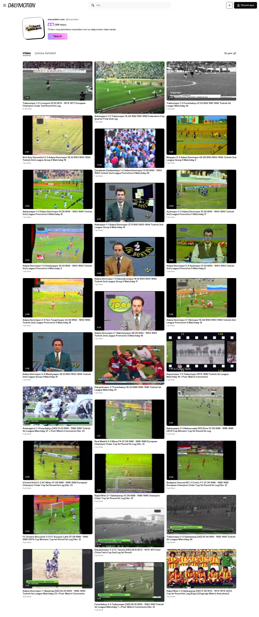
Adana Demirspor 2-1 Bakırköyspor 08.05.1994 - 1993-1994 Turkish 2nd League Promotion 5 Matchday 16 (125, 334)
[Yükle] (229, 5)
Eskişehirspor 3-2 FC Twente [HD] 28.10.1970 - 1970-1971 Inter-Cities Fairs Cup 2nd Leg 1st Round (128, 551)
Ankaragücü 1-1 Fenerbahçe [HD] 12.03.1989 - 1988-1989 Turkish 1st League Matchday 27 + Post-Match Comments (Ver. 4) (56, 429)
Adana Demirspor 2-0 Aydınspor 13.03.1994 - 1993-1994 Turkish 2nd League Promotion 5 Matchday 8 (200, 267)
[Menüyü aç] (4, 5)
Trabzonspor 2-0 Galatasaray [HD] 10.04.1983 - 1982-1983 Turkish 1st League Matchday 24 (200, 538)
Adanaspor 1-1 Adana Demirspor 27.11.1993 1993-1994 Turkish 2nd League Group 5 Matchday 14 (128, 226)
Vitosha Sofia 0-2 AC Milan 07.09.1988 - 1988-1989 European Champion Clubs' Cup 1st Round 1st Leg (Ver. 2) (55, 484)
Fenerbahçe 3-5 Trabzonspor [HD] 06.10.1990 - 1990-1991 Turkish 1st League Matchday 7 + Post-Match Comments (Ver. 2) (129, 605)
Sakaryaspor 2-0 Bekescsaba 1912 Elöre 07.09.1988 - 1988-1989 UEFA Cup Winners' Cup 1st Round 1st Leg (199, 429)
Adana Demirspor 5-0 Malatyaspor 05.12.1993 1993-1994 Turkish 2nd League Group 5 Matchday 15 (57, 375)
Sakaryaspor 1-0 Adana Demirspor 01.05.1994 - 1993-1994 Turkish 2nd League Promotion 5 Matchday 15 (57, 213)
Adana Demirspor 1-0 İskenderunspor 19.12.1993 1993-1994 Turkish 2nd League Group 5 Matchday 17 (125, 280)
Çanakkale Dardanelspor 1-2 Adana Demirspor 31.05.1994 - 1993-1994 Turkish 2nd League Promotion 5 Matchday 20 (128, 171)
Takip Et (57, 36)
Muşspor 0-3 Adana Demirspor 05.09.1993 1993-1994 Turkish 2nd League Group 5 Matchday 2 (201, 158)
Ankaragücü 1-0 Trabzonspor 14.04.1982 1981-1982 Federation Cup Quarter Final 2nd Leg (129, 117)
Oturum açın (245, 5)
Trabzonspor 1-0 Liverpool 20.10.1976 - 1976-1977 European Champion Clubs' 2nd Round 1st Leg (54, 104)
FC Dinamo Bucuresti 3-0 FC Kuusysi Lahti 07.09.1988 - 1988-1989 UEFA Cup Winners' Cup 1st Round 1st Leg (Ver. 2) (56, 538)
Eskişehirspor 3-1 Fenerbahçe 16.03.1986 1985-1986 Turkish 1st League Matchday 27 (127, 388)
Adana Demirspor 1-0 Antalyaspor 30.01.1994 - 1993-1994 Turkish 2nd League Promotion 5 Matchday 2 (57, 267)
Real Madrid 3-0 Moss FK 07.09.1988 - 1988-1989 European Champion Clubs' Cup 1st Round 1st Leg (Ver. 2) (125, 442)
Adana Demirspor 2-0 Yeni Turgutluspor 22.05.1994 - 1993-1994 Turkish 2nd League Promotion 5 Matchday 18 (56, 321)
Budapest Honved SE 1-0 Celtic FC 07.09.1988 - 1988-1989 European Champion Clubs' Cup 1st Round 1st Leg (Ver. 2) (197, 484)
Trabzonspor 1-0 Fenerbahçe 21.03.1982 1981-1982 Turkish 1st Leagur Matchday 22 (198, 104)
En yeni (230, 53)
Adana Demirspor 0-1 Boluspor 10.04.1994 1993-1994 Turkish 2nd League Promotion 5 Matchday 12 (201, 321)
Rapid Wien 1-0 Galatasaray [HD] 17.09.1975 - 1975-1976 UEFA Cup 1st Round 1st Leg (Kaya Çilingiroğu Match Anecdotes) (199, 592)
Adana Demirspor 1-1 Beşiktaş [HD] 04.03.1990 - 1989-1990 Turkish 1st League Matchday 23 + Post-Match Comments (54, 592)
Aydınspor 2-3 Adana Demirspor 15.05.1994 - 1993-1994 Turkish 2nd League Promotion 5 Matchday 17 (200, 213)
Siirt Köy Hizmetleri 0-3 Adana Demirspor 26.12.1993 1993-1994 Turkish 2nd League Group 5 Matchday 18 (57, 158)
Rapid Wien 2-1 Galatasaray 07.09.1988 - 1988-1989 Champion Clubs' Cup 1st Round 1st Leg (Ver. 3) (127, 497)
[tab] (27, 53)
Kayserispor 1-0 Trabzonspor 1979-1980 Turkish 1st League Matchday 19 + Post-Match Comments (197, 375)
